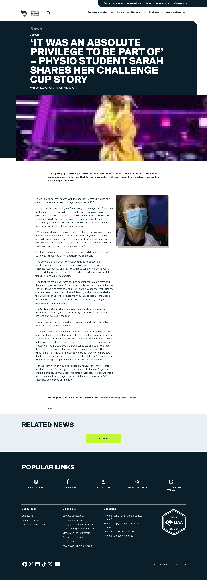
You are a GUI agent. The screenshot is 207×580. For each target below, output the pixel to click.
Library (149, 3)
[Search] (48, 15)
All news (103, 442)
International (134, 3)
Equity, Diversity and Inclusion (78, 526)
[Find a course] (36, 486)
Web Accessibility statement (77, 547)
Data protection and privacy (76, 522)
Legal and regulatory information (79, 530)
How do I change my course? (119, 537)
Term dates (68, 543)
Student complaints (72, 539)
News (36, 31)
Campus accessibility (73, 517)
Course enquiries (30, 522)
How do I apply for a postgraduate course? (121, 527)
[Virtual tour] (103, 486)
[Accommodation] (137, 486)
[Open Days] (69, 486)
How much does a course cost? (120, 533)
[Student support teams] (171, 487)
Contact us (180, 3)
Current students (113, 3)
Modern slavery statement (76, 535)
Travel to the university (33, 526)
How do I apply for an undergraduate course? (123, 519)
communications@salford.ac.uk (117, 400)
